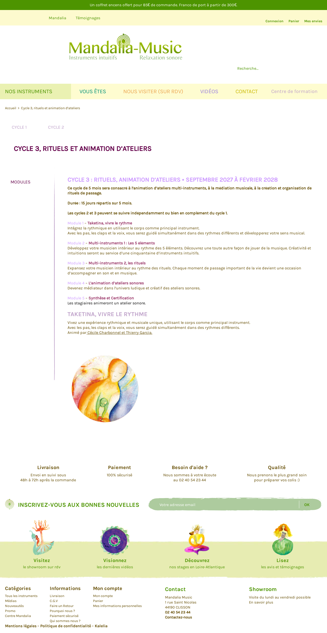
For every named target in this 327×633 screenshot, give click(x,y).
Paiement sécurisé (64, 616)
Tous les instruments (21, 596)
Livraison (57, 596)
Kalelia (101, 626)
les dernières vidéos (115, 563)
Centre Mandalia (18, 616)
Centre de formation (294, 91)
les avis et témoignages (282, 563)
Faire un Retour (62, 606)
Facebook (22, 17)
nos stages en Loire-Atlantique (197, 563)
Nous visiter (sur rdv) (153, 91)
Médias (10, 601)
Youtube (8, 17)
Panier (293, 21)
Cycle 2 (56, 127)
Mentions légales (20, 626)
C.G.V (54, 601)
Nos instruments (28, 91)
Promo (10, 611)
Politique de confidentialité (65, 626)
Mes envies (313, 21)
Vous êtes (93, 91)
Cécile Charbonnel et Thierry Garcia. (119, 332)
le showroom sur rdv (41, 563)
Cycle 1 (19, 127)
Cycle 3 (92, 127)
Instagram (36, 17)
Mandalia (57, 17)
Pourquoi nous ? (62, 611)
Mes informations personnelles (117, 606)
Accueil (11, 108)
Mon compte (103, 596)
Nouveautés (14, 606)
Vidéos (209, 91)
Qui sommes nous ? (65, 621)
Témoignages (88, 17)
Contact (247, 91)
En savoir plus (261, 602)
